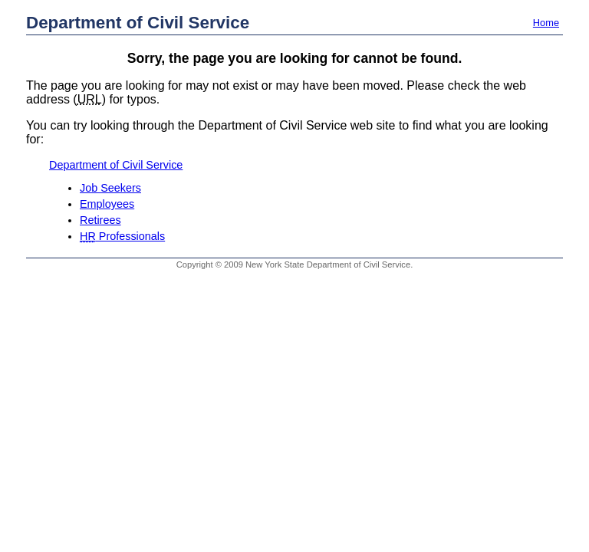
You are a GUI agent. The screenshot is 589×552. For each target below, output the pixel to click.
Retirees (100, 220)
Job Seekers (110, 188)
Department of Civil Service (137, 22)
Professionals (122, 236)
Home (546, 22)
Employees (107, 204)
